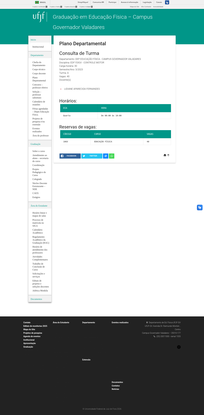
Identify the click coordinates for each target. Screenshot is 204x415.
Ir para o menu (56, 7)
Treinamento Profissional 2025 (65, 390)
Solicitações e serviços (62, 364)
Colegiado (28, 373)
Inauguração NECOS (120, 367)
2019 (115, 349)
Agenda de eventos (31, 336)
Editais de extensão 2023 (63, 397)
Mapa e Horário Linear (62, 334)
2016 (115, 360)
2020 (115, 345)
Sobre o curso (30, 362)
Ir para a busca (71, 7)
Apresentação (29, 343)
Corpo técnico (89, 330)
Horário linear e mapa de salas (65, 326)
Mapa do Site (134, 7)
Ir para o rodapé (86, 7)
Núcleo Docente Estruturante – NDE (37, 369)
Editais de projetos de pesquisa (65, 394)
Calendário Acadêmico (62, 330)
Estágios (28, 384)
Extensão (86, 360)
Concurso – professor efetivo (94, 345)
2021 (115, 341)
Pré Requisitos (30, 377)
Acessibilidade (158, 7)
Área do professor (90, 341)
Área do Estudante (61, 322)
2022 (115, 326)
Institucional (28, 340)
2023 (115, 337)
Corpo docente (89, 334)
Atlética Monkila (60, 401)
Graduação (28, 347)
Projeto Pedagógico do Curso (35, 365)
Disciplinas (28, 388)
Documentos (117, 382)
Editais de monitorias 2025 (35, 326)
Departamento (88, 322)
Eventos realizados (120, 322)
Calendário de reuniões (92, 356)
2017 (115, 356)
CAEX (27, 380)
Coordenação (29, 358)
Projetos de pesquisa (32, 333)
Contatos (116, 386)
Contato (26, 322)
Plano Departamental (91, 337)
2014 (115, 371)
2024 (115, 375)
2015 (115, 364)
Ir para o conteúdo (40, 7)
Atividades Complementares (64, 352)
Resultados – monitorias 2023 (65, 386)
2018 (115, 352)
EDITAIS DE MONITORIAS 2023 (65, 382)
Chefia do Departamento (92, 326)
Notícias (115, 389)
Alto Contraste (146, 7)
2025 (115, 379)
